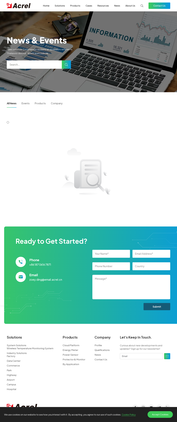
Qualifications (102, 349)
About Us (130, 5)
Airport (11, 379)
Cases (89, 5)
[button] (8, 122)
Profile (98, 345)
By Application (71, 364)
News (117, 5)
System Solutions (16, 345)
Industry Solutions (17, 353)
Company (57, 103)
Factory (11, 356)
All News (11, 103)
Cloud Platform (71, 345)
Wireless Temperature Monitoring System (30, 348)
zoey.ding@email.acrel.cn (45, 279)
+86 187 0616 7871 (40, 264)
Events (26, 103)
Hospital (11, 389)
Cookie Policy (129, 414)
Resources (103, 5)
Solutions (60, 5)
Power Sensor (70, 354)
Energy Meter (70, 349)
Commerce (13, 365)
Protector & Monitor (74, 359)
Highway (12, 374)
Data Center (13, 360)
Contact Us (159, 5)
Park (9, 370)
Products (75, 5)
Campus (11, 384)
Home (46, 5)
